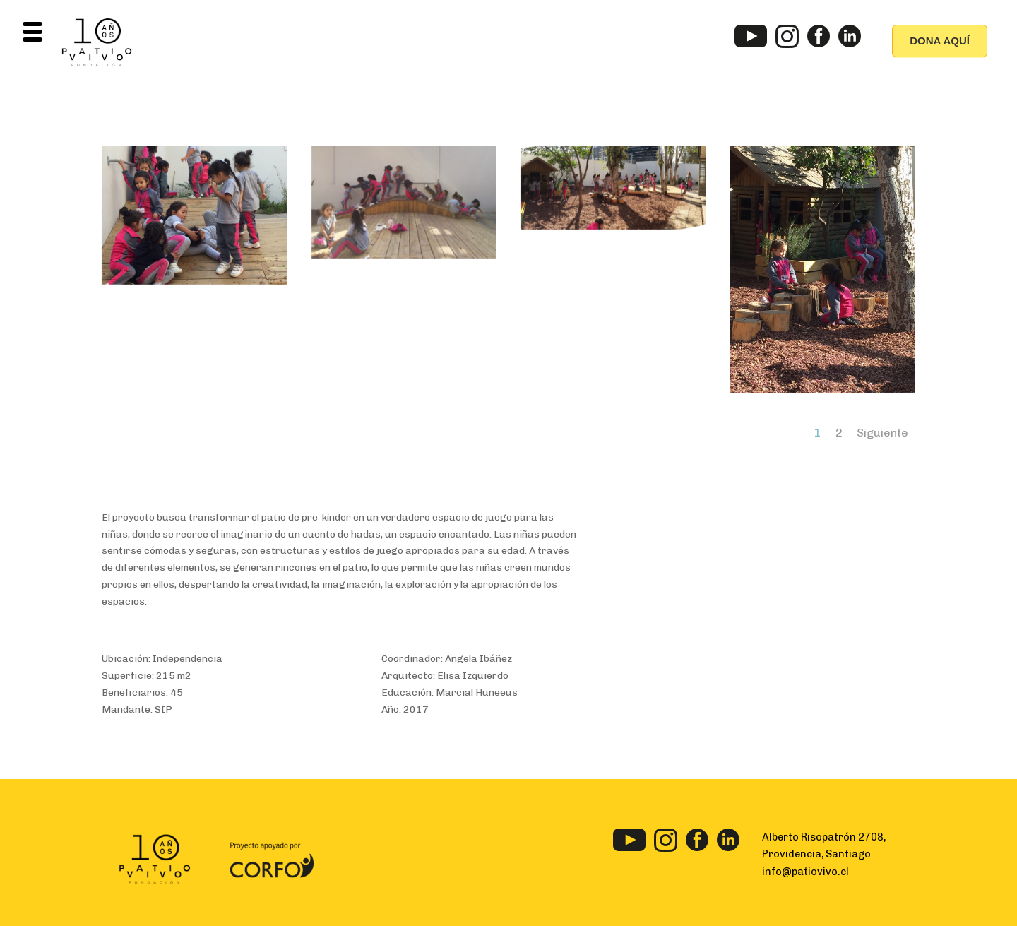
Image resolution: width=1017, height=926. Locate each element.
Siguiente (882, 432)
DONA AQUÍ (940, 41)
